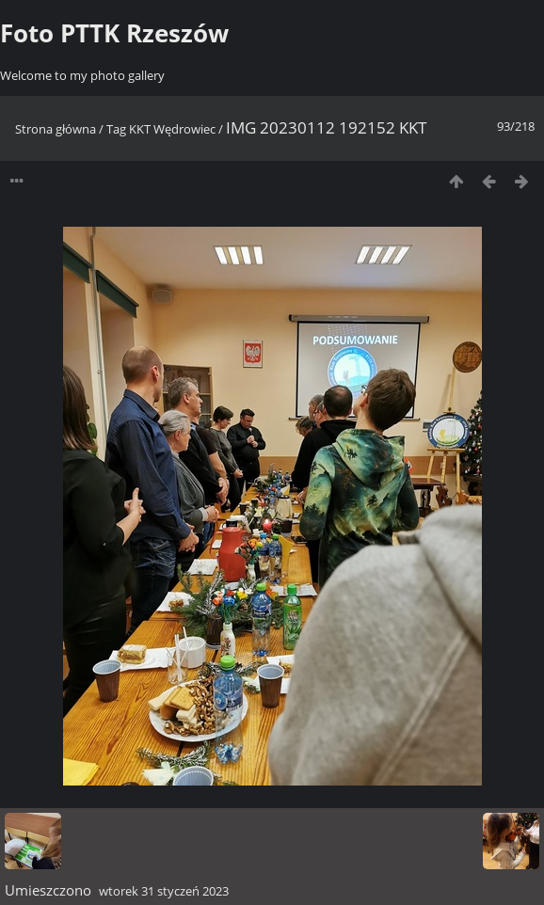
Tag (116, 128)
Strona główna (55, 128)
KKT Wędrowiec (172, 128)
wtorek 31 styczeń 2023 (164, 890)
